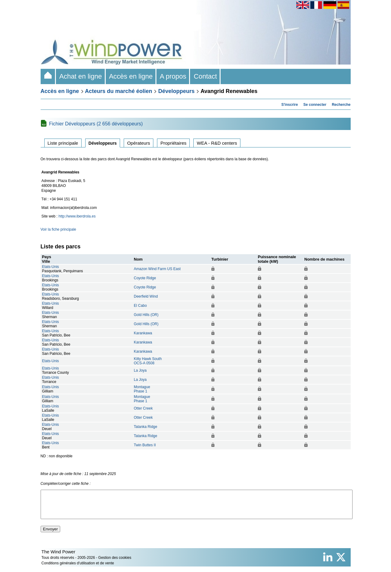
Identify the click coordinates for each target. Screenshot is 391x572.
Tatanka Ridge (145, 427)
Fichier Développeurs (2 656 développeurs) (96, 123)
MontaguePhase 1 (142, 389)
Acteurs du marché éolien (118, 91)
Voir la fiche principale (58, 229)
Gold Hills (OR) (146, 315)
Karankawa (143, 333)
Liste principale (63, 143)
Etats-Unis (50, 267)
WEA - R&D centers (217, 143)
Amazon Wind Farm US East (157, 269)
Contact (205, 76)
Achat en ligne (81, 76)
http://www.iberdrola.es (77, 216)
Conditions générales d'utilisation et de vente (78, 568)
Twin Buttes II (145, 445)
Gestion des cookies (114, 563)
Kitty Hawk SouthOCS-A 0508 (148, 361)
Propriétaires (173, 143)
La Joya (140, 370)
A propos (173, 76)
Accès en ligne (131, 76)
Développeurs (176, 91)
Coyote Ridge (145, 278)
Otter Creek (143, 408)
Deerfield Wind (146, 296)
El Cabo (140, 305)
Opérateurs (138, 143)
